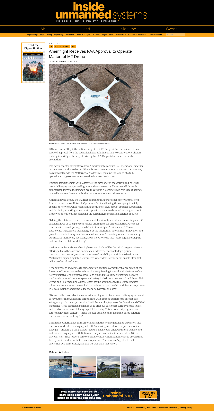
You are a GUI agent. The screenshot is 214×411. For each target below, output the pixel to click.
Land (85, 29)
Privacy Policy (186, 407)
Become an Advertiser (137, 35)
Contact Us (140, 407)
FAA (73, 46)
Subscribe (120, 35)
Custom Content (155, 35)
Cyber (171, 29)
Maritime (128, 29)
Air (43, 29)
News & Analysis (83, 35)
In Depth (96, 35)
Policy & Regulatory (55, 35)
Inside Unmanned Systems (65, 61)
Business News (62, 46)
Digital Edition (107, 35)
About (129, 407)
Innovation (70, 35)
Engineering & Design (35, 35)
